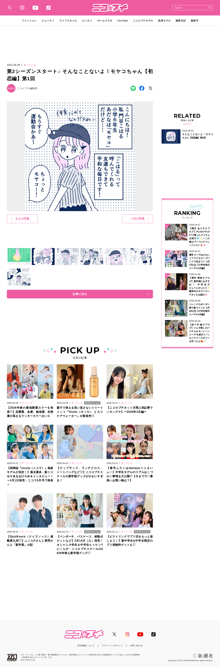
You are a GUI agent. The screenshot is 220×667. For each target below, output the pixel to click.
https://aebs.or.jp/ (27, 660)
